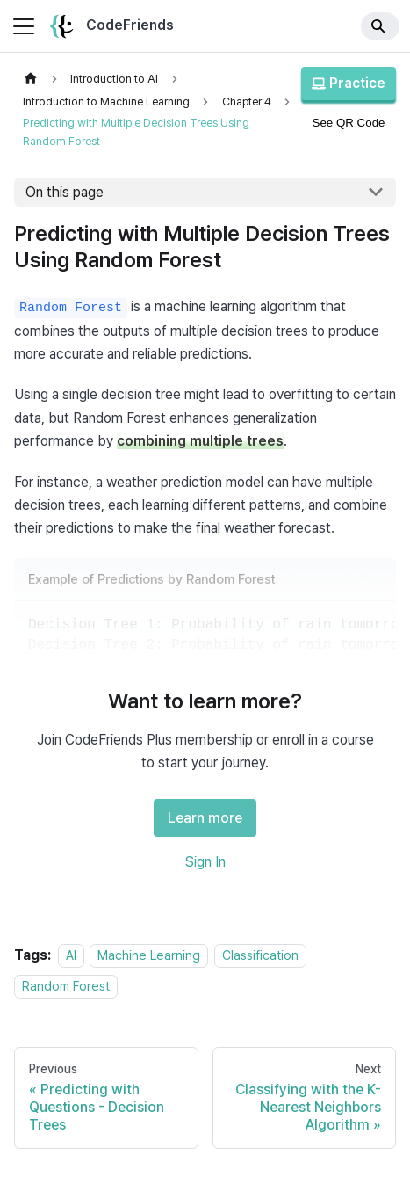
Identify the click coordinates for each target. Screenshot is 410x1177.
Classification (260, 955)
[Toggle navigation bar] (24, 26)
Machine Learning (148, 955)
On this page (64, 192)
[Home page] (30, 78)
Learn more (205, 818)
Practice (348, 83)
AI (71, 955)
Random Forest (66, 985)
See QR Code (349, 122)
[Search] (380, 26)
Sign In (205, 862)
